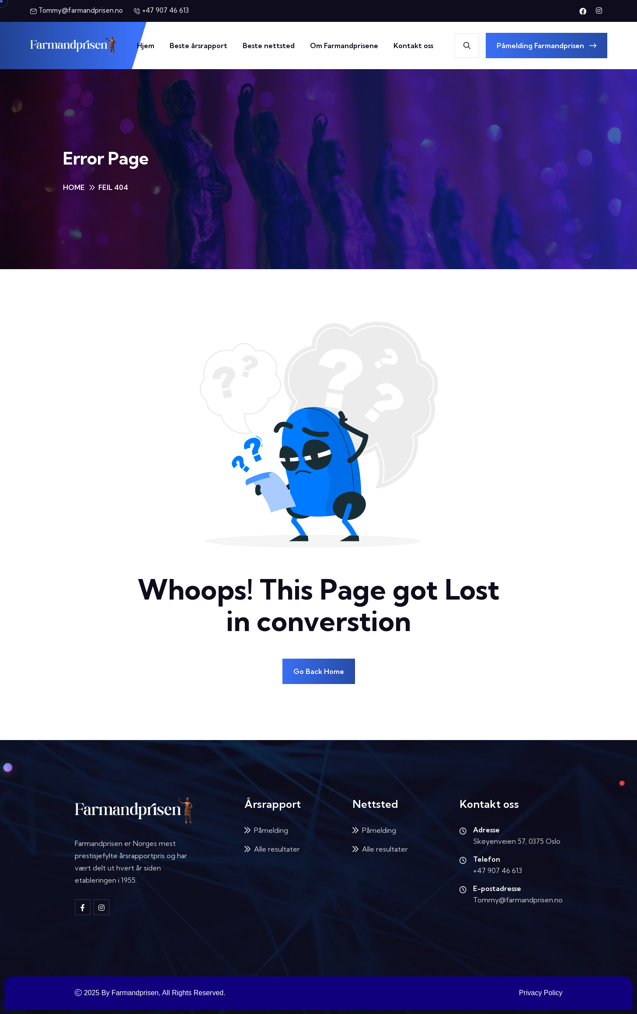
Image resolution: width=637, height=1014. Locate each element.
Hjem (145, 45)
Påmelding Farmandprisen (546, 45)
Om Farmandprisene (344, 45)
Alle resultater (277, 849)
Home (74, 187)
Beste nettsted (269, 45)
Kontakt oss (413, 45)
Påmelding (271, 830)
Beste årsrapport (198, 45)
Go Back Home (318, 671)
